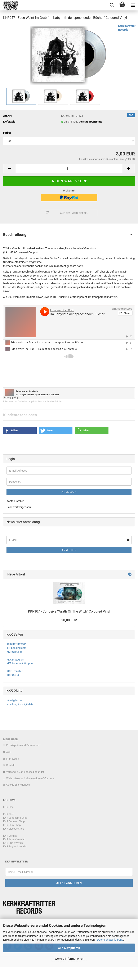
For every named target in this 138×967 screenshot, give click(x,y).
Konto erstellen (15, 501)
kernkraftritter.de (16, 643)
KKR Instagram (15, 659)
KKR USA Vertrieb (13, 843)
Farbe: (7, 132)
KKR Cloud (12, 675)
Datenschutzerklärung (110, 939)
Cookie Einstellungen (18, 784)
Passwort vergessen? (19, 507)
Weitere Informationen (69, 958)
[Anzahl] (69, 168)
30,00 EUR (69, 620)
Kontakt (10, 765)
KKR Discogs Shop (13, 828)
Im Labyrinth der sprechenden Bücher (43, 401)
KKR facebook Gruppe (19, 663)
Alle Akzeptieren (69, 948)
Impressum (12, 758)
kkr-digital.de (14, 700)
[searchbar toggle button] (112, 5)
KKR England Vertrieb (15, 846)
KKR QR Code (14, 651)
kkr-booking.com (16, 647)
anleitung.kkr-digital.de (19, 704)
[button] (9, 168)
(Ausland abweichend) (90, 121)
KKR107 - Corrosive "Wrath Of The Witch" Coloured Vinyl (69, 611)
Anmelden (69, 491)
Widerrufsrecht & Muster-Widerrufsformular (30, 778)
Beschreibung (14, 234)
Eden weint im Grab (13, 401)
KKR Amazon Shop (14, 821)
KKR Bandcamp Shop (15, 817)
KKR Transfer (14, 671)
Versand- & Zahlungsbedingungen (25, 771)
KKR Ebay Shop (12, 825)
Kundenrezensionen (20, 415)
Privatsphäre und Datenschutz (23, 745)
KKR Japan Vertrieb (14, 839)
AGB (8, 752)
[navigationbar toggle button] (133, 5)
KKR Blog (8, 807)
